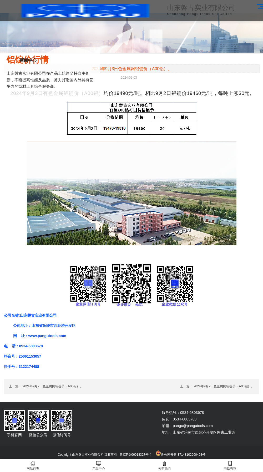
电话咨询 (230, 465)
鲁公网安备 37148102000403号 (183, 454)
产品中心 (99, 465)
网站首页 (33, 465)
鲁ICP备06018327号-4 (135, 454)
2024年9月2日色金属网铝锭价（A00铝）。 (53, 386)
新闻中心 (28, 60)
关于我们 (164, 465)
